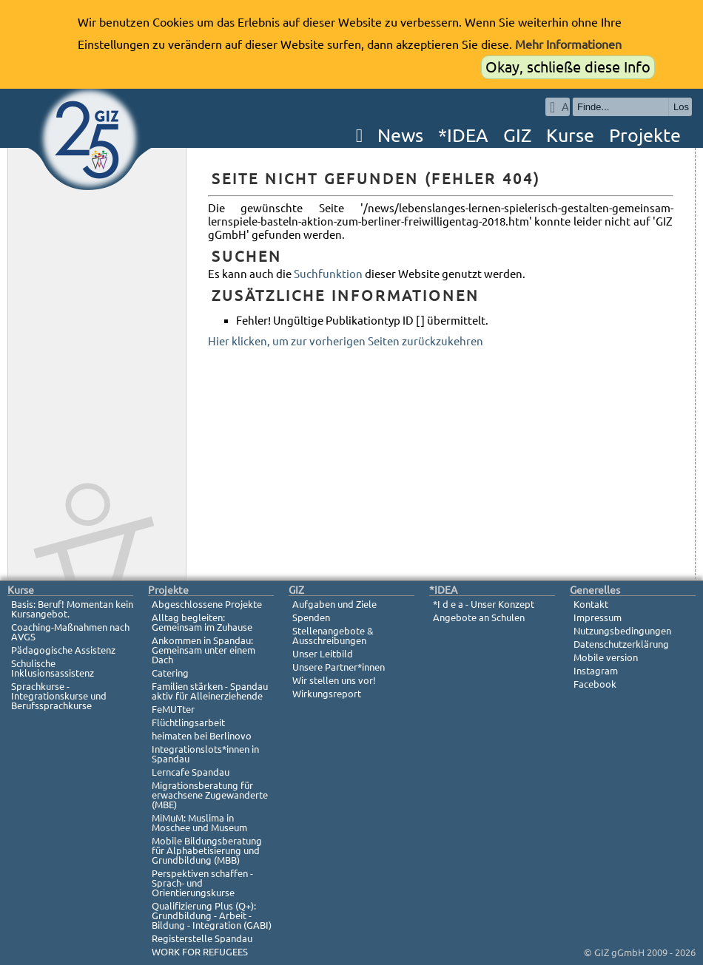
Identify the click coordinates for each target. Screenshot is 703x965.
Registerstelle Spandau (202, 938)
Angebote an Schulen (479, 617)
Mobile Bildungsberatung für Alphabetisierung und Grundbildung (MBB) (207, 850)
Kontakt (591, 604)
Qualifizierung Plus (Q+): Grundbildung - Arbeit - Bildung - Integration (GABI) (212, 915)
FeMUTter (173, 709)
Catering (170, 673)
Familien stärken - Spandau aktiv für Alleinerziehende (210, 691)
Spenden (311, 617)
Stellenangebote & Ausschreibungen (333, 636)
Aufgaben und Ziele (334, 604)
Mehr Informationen (568, 44)
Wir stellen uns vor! (334, 680)
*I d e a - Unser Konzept (483, 604)
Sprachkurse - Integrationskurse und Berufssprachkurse (59, 696)
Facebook (595, 684)
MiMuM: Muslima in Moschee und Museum (199, 823)
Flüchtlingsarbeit (188, 722)
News (400, 135)
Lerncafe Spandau (190, 772)
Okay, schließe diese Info (567, 66)
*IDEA (463, 135)
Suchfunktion (328, 274)
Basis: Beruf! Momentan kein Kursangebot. (72, 609)
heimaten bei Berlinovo (202, 736)
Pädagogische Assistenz (63, 650)
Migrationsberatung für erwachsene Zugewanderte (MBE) (210, 795)
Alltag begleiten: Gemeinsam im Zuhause (202, 622)
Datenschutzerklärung (621, 644)
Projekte (645, 135)
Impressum (598, 617)
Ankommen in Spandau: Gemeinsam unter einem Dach (203, 650)
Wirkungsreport (326, 693)
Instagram (596, 671)
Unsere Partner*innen (338, 667)
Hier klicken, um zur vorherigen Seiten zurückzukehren (345, 341)
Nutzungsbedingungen (622, 631)
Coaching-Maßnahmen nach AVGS (70, 632)
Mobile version (606, 657)
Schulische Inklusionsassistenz (52, 668)
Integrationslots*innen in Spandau (205, 754)
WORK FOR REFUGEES (200, 952)
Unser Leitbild (322, 654)
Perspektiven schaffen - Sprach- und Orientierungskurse (202, 883)
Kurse (570, 135)
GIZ (517, 135)
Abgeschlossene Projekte (207, 604)
